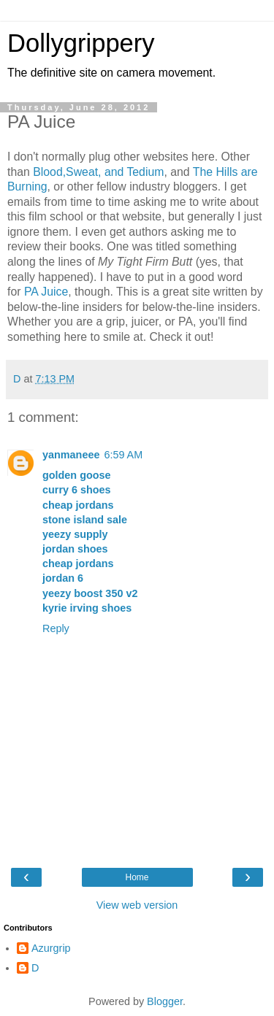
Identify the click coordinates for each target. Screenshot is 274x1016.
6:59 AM (123, 455)
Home (136, 877)
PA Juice (46, 291)
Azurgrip (51, 948)
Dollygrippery (81, 43)
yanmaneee (70, 455)
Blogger (165, 1001)
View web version (137, 905)
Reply (55, 628)
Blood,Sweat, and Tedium (98, 172)
